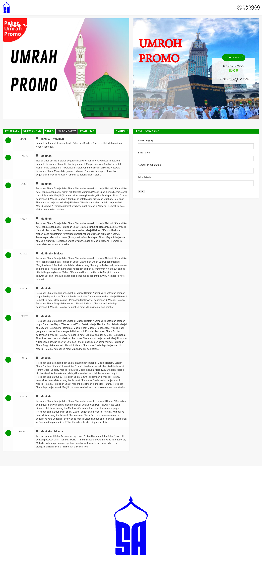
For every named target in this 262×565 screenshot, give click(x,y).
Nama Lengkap (196, 144)
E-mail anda (196, 156)
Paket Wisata (196, 181)
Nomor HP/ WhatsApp (196, 168)
